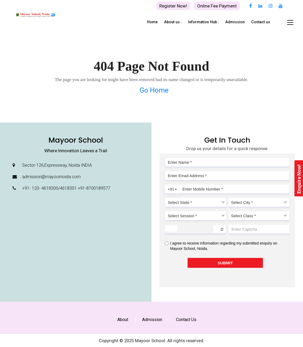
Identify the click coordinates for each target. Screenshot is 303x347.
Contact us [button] (260, 22)
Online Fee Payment (217, 6)
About (122, 319)
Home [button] (152, 22)
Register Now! (173, 6)
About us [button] (173, 22)
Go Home (153, 90)
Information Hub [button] (203, 22)
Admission (152, 319)
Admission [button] (235, 22)
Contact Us (186, 319)
